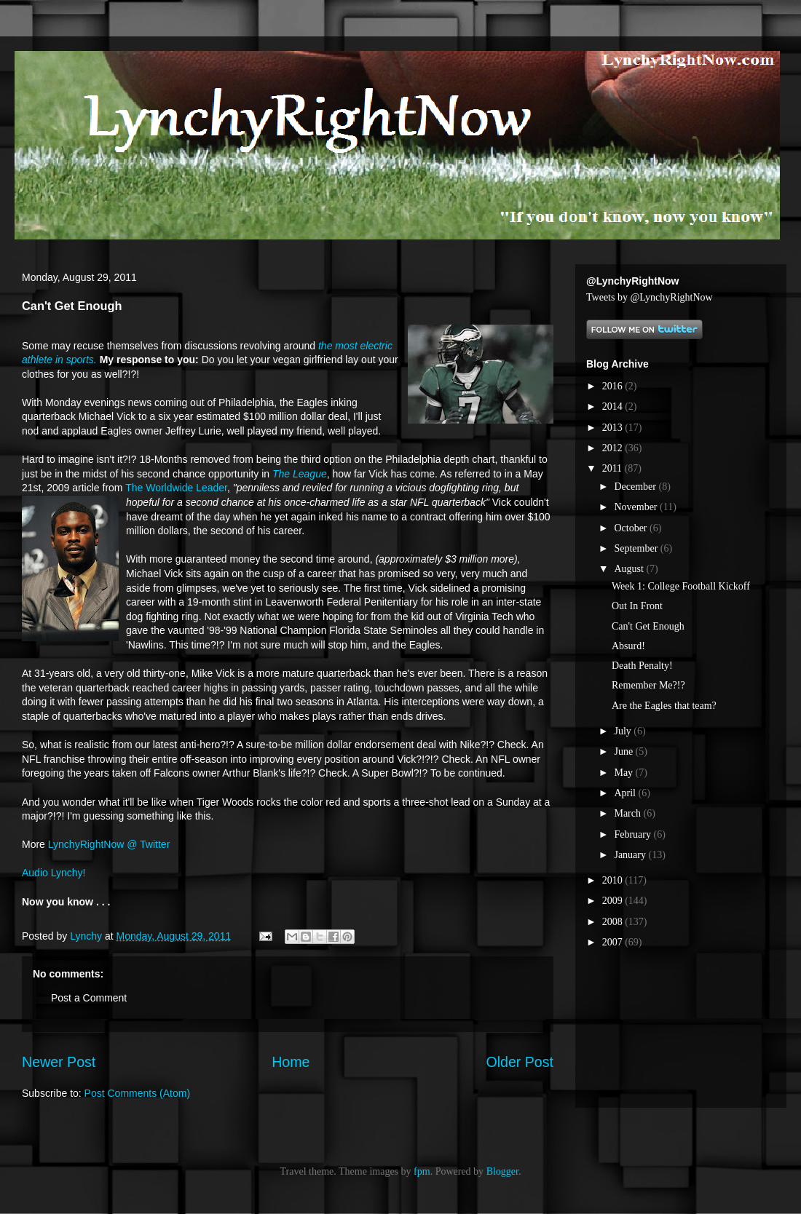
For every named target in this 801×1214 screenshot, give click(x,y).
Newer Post (58, 1062)
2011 (613, 468)
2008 (614, 921)
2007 (614, 942)
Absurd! (628, 645)
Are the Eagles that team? (664, 705)
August (630, 568)
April (626, 792)
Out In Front (637, 605)
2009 (614, 900)
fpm (422, 1171)
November (637, 506)
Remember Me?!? (648, 685)
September (637, 548)
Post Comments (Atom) (137, 1093)
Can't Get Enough (648, 626)
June (624, 751)
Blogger (502, 1171)
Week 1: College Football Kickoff (681, 586)
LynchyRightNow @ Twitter (109, 844)
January (631, 854)
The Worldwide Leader (176, 487)
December (636, 486)
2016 (614, 386)
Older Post (519, 1062)
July (624, 731)
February (633, 834)
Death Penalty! (642, 665)
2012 (614, 448)
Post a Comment (89, 998)
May (624, 772)
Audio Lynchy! (53, 872)
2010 (614, 880)
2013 (614, 427)
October (632, 528)
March (628, 813)
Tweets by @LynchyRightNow (649, 297)
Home (290, 1062)
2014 (614, 406)
